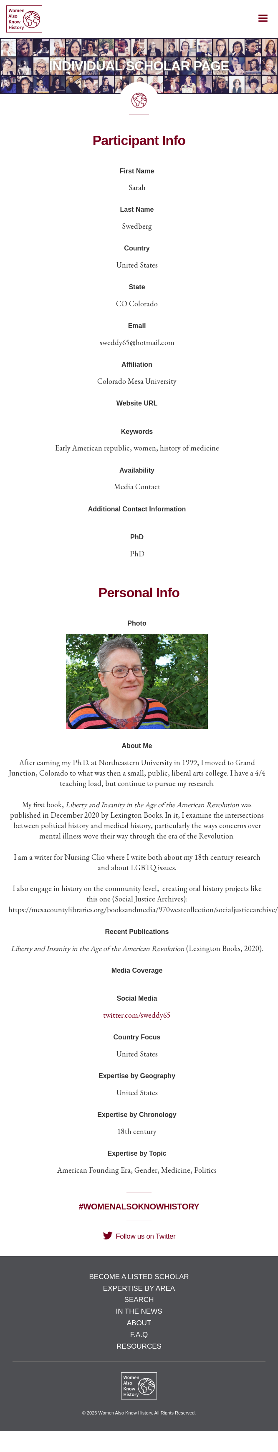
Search (139, 1300)
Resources (139, 1346)
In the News (139, 1311)
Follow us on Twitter (139, 1236)
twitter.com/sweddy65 (137, 1015)
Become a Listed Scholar (139, 1277)
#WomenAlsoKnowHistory (139, 1206)
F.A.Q (139, 1335)
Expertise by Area (139, 1288)
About (139, 1323)
